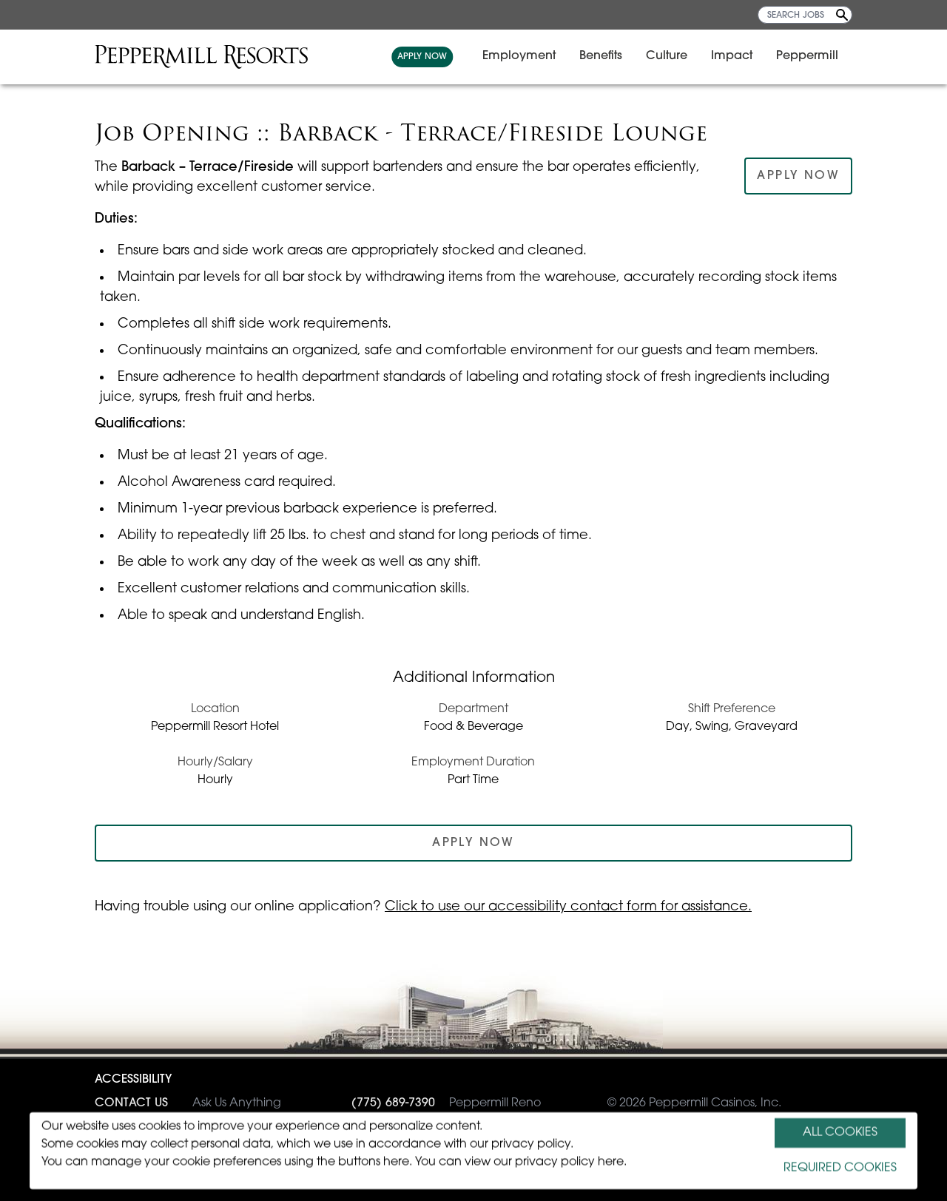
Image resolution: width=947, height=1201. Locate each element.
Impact (740, 56)
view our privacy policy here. (546, 1162)
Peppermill (815, 56)
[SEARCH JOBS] (805, 15)
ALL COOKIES (840, 1133)
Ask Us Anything (188, 1103)
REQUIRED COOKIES (840, 1168)
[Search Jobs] (842, 14)
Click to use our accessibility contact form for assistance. (568, 907)
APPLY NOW (430, 57)
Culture (674, 56)
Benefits (608, 56)
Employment (527, 56)
